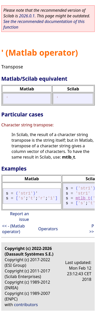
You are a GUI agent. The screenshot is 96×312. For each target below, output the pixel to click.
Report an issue (19, 216)
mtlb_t (83, 198)
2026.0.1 (27, 16)
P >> (91, 228)
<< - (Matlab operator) (13, 228)
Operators (48, 229)
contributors (26, 304)
